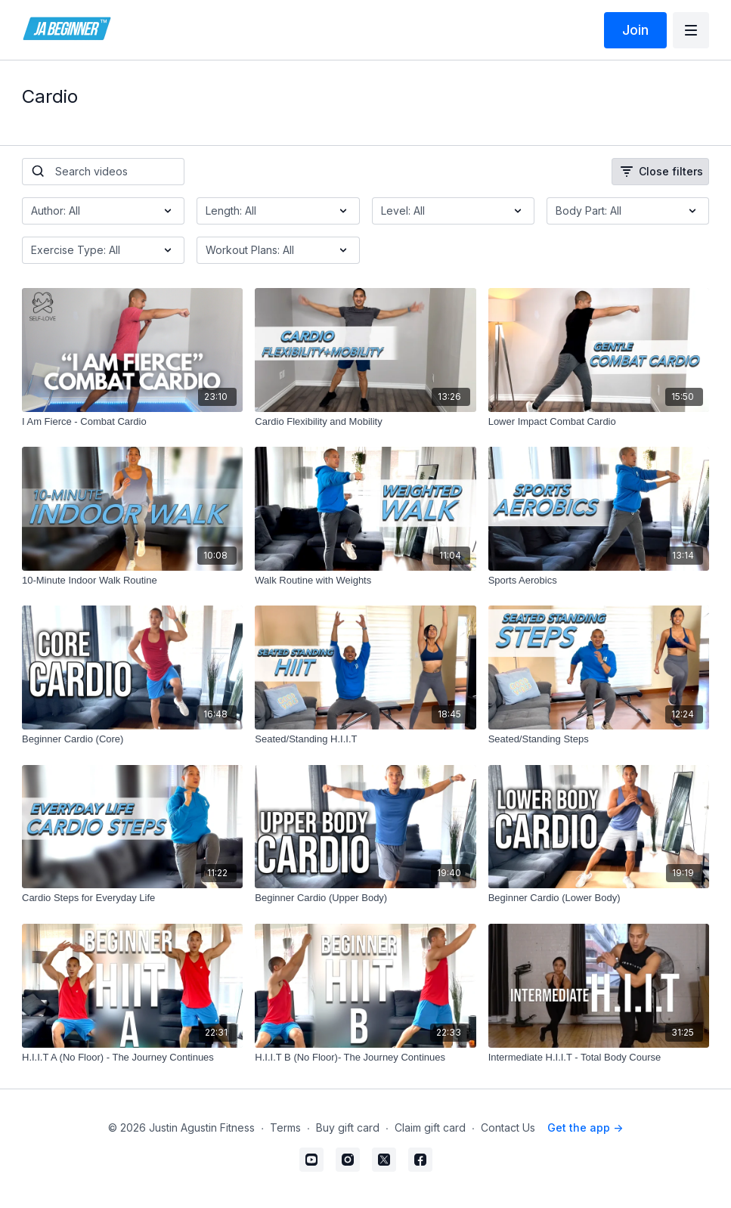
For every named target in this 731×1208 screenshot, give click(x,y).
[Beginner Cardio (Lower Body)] (598, 898)
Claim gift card (430, 1127)
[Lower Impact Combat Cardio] (598, 421)
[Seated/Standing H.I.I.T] (365, 739)
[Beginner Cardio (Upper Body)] (365, 898)
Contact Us (508, 1127)
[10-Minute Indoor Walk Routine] (132, 580)
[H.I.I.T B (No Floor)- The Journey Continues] (365, 1057)
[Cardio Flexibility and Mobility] (365, 421)
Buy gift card (347, 1127)
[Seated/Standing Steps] (598, 739)
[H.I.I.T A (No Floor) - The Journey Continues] (132, 1057)
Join (635, 30)
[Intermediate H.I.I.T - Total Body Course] (598, 1057)
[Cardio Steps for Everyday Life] (132, 898)
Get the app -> (585, 1127)
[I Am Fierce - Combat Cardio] (132, 421)
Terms (285, 1127)
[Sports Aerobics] (598, 580)
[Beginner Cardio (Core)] (132, 739)
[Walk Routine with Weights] (365, 580)
